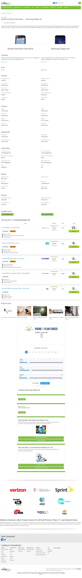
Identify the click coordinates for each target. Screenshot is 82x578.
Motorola (12, 556)
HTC (11, 552)
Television (28, 551)
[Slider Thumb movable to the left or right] (28, 363)
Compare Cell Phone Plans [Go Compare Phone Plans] (41, 437)
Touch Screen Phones (40, 552)
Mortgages (59, 7)
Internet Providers (30, 549)
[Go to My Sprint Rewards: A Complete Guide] (56, 311)
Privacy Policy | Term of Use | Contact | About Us (61, 568)
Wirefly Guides (56, 548)
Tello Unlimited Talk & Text (10, 243)
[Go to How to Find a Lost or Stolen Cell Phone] (8, 311)
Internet (37, 7)
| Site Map (74, 568)
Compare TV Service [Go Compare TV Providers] (41, 465)
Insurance (53, 7)
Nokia (11, 558)
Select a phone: (41, 332)
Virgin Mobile (4, 556)
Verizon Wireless (4, 549)
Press (62, 3)
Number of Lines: (41, 348)
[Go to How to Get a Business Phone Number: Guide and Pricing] (72, 311)
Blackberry (49, 551)
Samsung (12, 560)
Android (48, 549)
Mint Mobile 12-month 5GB (10, 227)
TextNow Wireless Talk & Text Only (13, 258)
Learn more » (4, 61)
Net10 (2, 558)
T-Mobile (3, 554)
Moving (66, 7)
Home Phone (27, 7)
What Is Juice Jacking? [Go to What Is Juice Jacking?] (22, 317)
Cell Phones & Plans (7, 7)
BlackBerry (12, 551)
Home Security (44, 7)
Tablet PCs (20, 551)
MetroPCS (3, 560)
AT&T (2, 551)
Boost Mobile (4, 561)
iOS (48, 552)
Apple (11, 549)
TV (32, 7)
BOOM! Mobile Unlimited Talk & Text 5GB (15, 288)
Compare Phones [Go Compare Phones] (41, 440)
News (58, 3)
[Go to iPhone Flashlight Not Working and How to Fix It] (40, 311)
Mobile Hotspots (21, 549)
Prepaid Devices (38, 551)
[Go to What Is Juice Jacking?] (24, 311)
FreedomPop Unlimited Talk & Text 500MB (15, 273)
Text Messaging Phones (40, 554)
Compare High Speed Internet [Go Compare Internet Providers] (41, 467)
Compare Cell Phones (6, 13)
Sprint (2, 552)
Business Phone (17, 7)
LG (10, 554)
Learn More (22, 399)
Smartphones (38, 549)
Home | (47, 568)
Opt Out (79, 568)
